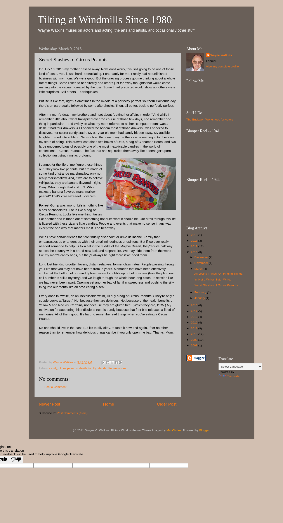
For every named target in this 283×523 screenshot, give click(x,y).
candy (53, 368)
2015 (194, 305)
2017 (194, 246)
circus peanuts (68, 368)
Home (108, 404)
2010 (194, 334)
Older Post (166, 404)
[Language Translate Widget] (240, 366)
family (92, 368)
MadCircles (174, 430)
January (200, 298)
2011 (194, 328)
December (201, 257)
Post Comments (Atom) (72, 413)
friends (101, 368)
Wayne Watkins (221, 55)
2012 (194, 322)
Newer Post (49, 404)
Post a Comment (56, 387)
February (200, 292)
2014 (194, 311)
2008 (194, 345)
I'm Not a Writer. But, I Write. (212, 279)
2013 (194, 316)
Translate (229, 376)
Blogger (204, 430)
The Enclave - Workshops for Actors (209, 119)
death (83, 368)
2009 (194, 339)
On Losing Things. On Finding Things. (218, 273)
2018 (194, 240)
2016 (194, 252)
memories (119, 368)
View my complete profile (222, 66)
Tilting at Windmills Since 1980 (105, 19)
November (201, 263)
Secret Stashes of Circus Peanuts (216, 285)
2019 (194, 235)
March (198, 268)
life (110, 368)
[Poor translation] (16, 459)
